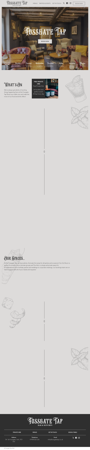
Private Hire (17, 432)
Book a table (72, 432)
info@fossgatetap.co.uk (55, 439)
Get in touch (56, 3)
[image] (17, 3)
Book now (79, 3)
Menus (35, 3)
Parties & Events (45, 3)
